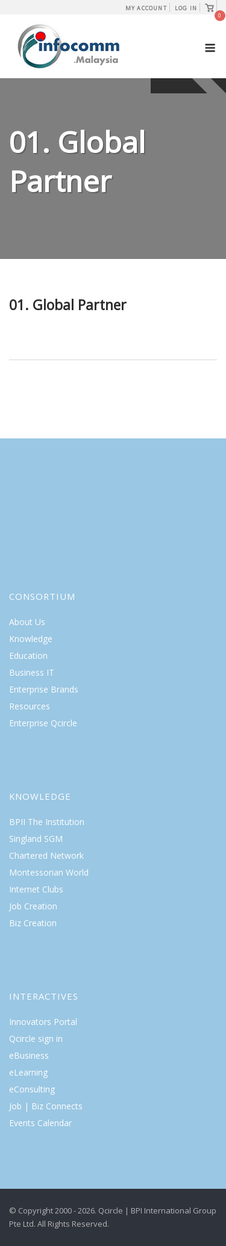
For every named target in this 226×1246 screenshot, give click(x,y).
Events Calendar (40, 1123)
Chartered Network (46, 855)
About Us (27, 622)
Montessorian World (49, 872)
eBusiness (29, 1055)
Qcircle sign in (36, 1038)
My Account (146, 8)
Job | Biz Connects (46, 1106)
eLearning (28, 1072)
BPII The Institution (46, 821)
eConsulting (32, 1089)
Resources (29, 706)
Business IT (31, 672)
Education (28, 655)
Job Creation (33, 906)
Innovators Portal (43, 1021)
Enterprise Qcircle (43, 723)
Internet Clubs (36, 889)
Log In (186, 8)
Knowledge (30, 638)
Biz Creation (33, 923)
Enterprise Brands (43, 689)
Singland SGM (36, 838)
